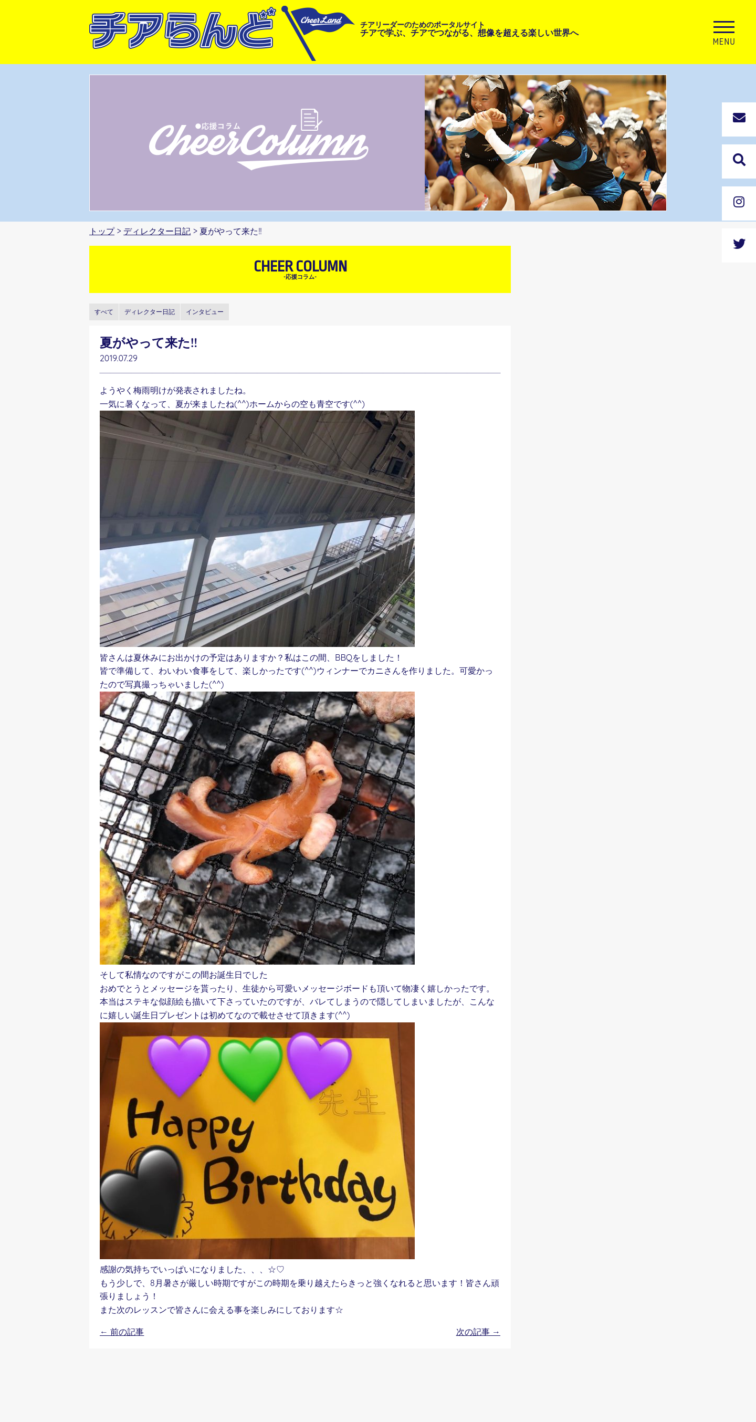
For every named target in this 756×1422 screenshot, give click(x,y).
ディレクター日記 (157, 231)
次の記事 (478, 1331)
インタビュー (205, 312)
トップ (101, 231)
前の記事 (122, 1331)
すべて (103, 312)
